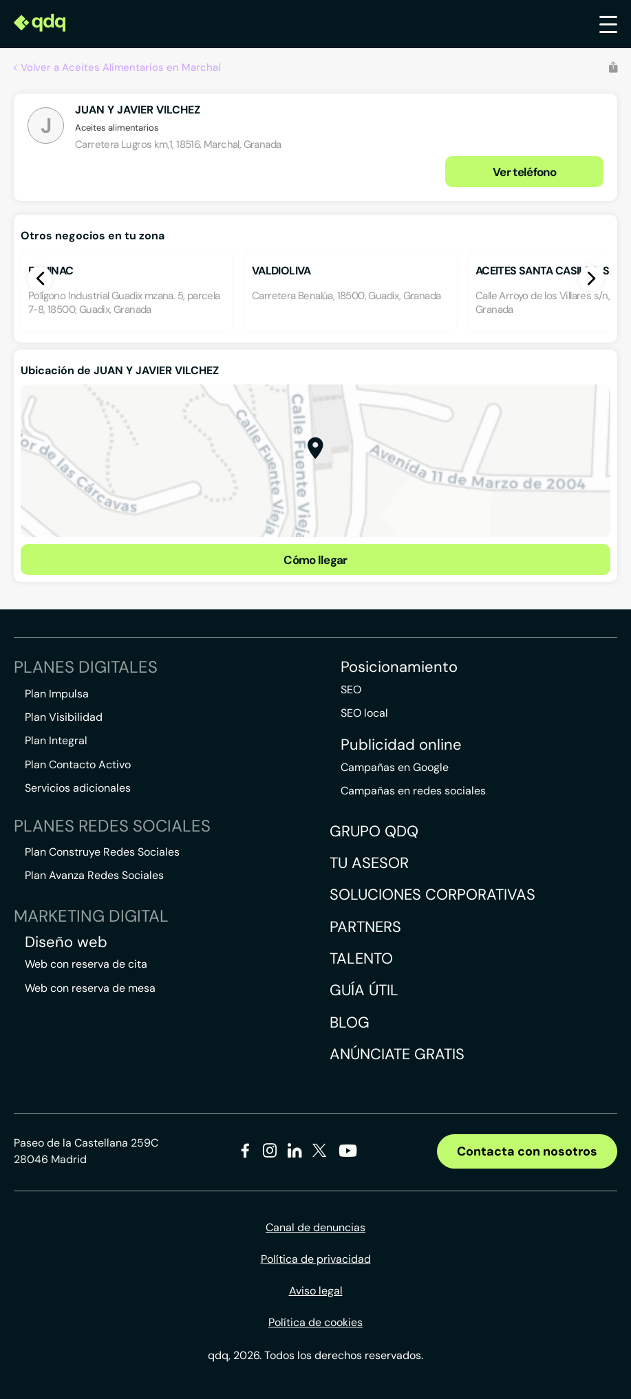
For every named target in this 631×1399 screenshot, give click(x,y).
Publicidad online (401, 745)
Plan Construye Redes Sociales (102, 852)
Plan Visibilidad (64, 717)
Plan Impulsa (57, 693)
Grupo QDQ (374, 831)
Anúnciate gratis (397, 1054)
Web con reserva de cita (86, 964)
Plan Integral (56, 740)
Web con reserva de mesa (90, 988)
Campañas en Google (395, 767)
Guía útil (364, 990)
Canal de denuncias (315, 1227)
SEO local (364, 713)
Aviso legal (316, 1290)
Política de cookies (315, 1322)
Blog (350, 1022)
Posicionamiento (399, 667)
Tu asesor (369, 863)
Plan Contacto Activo (78, 764)
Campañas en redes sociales (413, 790)
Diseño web (66, 942)
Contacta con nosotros (527, 1151)
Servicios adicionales (78, 788)
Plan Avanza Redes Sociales (94, 875)
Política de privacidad (316, 1259)
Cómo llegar (315, 559)
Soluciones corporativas (432, 894)
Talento (361, 958)
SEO (351, 689)
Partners (365, 927)
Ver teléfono (524, 172)
